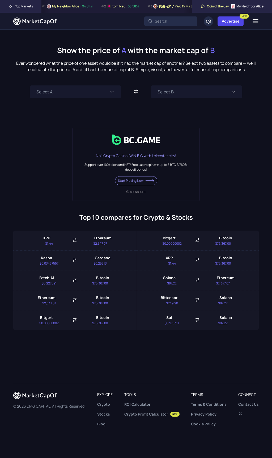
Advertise (230, 21)
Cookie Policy (203, 423)
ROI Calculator (137, 404)
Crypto (103, 404)
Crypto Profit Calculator (152, 414)
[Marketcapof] (35, 21)
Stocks (103, 414)
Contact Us (248, 404)
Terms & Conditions (209, 404)
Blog (101, 423)
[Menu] (255, 21)
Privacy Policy (203, 414)
